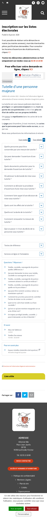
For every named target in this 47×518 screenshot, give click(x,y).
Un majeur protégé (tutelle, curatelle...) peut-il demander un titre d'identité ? (22, 315)
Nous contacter (23, 461)
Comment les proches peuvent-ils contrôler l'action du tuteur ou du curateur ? (24, 298)
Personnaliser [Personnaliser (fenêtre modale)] (23, 514)
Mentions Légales (24, 480)
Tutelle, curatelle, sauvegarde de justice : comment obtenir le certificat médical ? (23, 280)
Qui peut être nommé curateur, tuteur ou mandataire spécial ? (23, 292)
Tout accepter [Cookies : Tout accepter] (16, 509)
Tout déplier (39, 140)
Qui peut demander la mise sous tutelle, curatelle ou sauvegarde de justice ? (23, 274)
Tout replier (24, 140)
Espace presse (24, 491)
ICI (9, 52)
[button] (23, 148)
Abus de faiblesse (15, 330)
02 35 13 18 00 (36, 61)
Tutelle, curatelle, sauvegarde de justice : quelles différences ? (23, 268)
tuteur (7, 116)
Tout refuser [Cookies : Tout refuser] (32, 509)
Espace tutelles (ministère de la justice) (24, 350)
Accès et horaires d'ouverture (23, 469)
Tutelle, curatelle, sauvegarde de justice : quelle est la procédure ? (23, 286)
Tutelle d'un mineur (15, 335)
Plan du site (24, 483)
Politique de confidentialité (24, 476)
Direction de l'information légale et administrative (19, 366)
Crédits (24, 487)
